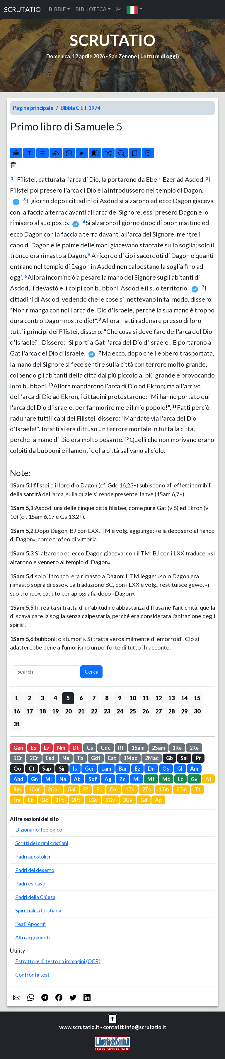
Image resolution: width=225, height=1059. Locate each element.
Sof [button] (92, 779)
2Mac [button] (151, 758)
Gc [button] (44, 800)
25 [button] (132, 711)
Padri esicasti (30, 883)
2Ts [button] (146, 789)
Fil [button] (99, 789)
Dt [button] (76, 747)
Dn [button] (151, 768)
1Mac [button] (130, 758)
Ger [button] (89, 768)
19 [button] (55, 711)
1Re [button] (177, 747)
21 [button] (81, 711)
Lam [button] (106, 768)
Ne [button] (65, 758)
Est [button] (112, 758)
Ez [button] (137, 768)
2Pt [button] (76, 800)
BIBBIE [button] (57, 9)
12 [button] (158, 697)
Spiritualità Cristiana (38, 910)
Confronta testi (33, 974)
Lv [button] (46, 747)
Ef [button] (85, 789)
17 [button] (29, 711)
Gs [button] (90, 747)
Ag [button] (108, 779)
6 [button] (81, 697)
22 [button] (94, 711)
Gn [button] (34, 779)
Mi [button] (48, 779)
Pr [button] (198, 758)
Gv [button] (194, 779)
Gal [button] (71, 789)
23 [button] (107, 711)
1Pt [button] (60, 800)
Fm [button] (16, 800)
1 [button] (16, 697)
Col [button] (114, 789)
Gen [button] (18, 747)
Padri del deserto (34, 870)
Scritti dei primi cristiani (41, 843)
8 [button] (106, 697)
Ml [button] (136, 779)
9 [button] (119, 697)
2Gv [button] (110, 800)
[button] (134, 9)
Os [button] (165, 768)
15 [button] (197, 697)
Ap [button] (158, 800)
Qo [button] (17, 768)
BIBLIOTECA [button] (90, 9)
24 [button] (120, 711)
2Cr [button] (34, 758)
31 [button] (16, 723)
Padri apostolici (32, 856)
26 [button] (145, 711)
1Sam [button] (138, 747)
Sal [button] (184, 758)
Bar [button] (123, 768)
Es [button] (33, 747)
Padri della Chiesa (35, 897)
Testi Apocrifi (30, 924)
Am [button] (194, 768)
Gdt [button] (95, 758)
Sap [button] (46, 768)
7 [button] (94, 697)
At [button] (208, 779)
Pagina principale (33, 108)
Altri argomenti (32, 937)
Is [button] (75, 768)
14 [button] (184, 697)
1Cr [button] (17, 758)
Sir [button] (62, 768)
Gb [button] (169, 758)
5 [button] (68, 697)
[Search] (46, 671)
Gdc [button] (105, 747)
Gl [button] (180, 768)
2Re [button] (194, 747)
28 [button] (171, 711)
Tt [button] (197, 789)
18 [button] (42, 711)
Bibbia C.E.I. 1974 (80, 108)
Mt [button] (151, 779)
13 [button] (171, 697)
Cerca (91, 671)
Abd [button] (18, 779)
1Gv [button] (93, 800)
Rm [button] (17, 789)
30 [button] (197, 711)
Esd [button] (50, 758)
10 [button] (132, 697)
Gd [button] (143, 800)
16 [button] (16, 711)
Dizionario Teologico (38, 829)
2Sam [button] (158, 747)
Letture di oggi (158, 56)
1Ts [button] (129, 789)
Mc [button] (166, 779)
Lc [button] (180, 779)
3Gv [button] (127, 800)
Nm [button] (61, 747)
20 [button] (68, 711)
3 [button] (42, 697)
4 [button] (55, 697)
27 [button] (158, 711)
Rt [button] (121, 747)
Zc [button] (122, 779)
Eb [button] (31, 800)
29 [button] (184, 711)
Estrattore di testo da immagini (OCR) (57, 961)
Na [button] (62, 779)
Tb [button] (80, 758)
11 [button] (145, 697)
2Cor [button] (53, 789)
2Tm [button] (181, 789)
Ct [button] (32, 768)
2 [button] (29, 697)
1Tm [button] (163, 789)
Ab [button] (77, 779)
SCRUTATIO (22, 9)
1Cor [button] (34, 789)
